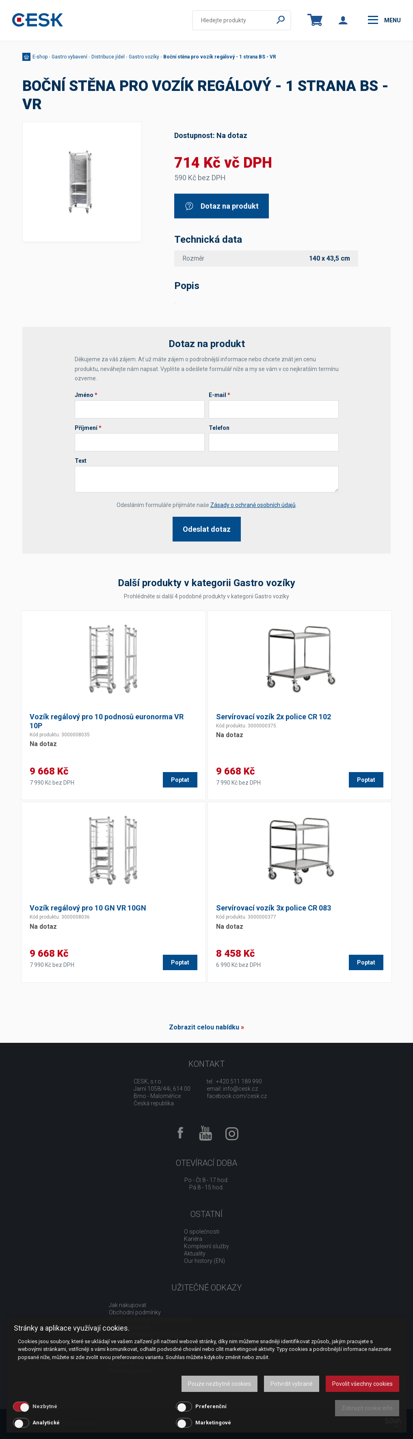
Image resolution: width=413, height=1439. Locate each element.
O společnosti (201, 1231)
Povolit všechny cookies (362, 1384)
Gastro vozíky (144, 57)
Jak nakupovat (127, 1305)
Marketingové (213, 1423)
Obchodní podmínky (135, 1312)
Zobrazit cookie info (367, 1408)
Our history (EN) (204, 1261)
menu (384, 20)
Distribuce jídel (108, 57)
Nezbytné (44, 1406)
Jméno (86, 395)
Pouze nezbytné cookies (219, 1384)
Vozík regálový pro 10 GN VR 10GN (88, 908)
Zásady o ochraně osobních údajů (253, 505)
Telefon (219, 428)
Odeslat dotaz (207, 529)
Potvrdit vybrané (291, 1384)
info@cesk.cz (240, 1088)
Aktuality (194, 1253)
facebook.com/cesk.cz (237, 1096)
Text (80, 461)
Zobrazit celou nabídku (204, 1027)
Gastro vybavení (69, 57)
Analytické (46, 1423)
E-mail (219, 395)
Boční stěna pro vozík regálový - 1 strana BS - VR (219, 57)
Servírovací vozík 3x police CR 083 (273, 908)
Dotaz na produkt (221, 206)
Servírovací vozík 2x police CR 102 (273, 716)
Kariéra (193, 1239)
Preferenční (211, 1406)
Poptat (180, 780)
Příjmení (88, 428)
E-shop (40, 57)
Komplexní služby (206, 1246)
